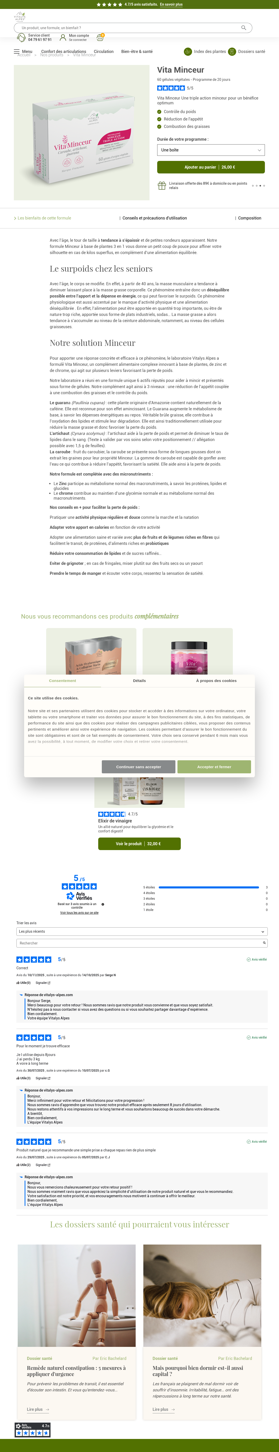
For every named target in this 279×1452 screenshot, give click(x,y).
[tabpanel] (204, 190)
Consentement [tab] (62, 680)
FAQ (105, 1381)
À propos (62, 1381)
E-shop (61, 1364)
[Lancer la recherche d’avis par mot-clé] (264, 842)
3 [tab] (260, 191)
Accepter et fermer (214, 767)
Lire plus (35, 1308)
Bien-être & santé (137, 35)
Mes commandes (161, 1364)
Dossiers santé (67, 1389)
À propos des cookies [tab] (216, 680)
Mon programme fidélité (160, 1383)
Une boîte (169, 155)
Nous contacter (114, 1364)
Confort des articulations (63, 35)
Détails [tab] (139, 680)
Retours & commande (119, 1373)
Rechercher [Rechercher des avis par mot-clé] (139, 842)
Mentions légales (214, 1433)
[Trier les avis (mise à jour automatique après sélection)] (141, 830)
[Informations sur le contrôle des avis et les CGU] (103, 803)
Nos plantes (65, 1397)
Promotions (64, 1373)
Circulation (104, 35)
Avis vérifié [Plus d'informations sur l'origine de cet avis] (259, 858)
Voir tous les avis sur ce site (79, 811)
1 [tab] (253, 191)
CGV (105, 1389)
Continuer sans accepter (138, 767)
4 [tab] (264, 191)
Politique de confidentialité (113, 1399)
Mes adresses (158, 1373)
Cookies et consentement (113, 1411)
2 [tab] (256, 191)
